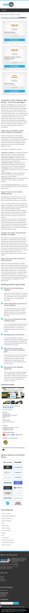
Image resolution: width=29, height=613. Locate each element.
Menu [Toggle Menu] (4, 10)
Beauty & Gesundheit (6, 518)
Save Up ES (9, 567)
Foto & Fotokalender (6, 530)
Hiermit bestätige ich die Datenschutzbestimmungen (13, 606)
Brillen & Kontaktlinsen (7, 520)
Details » (6, 42)
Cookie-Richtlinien (18, 611)
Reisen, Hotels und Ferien (7, 540)
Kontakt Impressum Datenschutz (3, 579)
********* (14, 36)
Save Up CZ (9, 566)
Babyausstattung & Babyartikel (8, 516)
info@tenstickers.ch (10, 421)
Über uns (2, 576)
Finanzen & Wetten (6, 528)
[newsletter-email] (6, 603)
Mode (3, 535)
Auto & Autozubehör (6, 513)
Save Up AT (8, 568)
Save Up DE (3, 566)
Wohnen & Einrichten (9, 14)
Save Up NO (3, 567)
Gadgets (3, 532)
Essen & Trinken (5, 525)
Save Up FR (16, 566)
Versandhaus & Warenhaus (8, 542)
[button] (28, 609)
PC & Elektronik (5, 537)
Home (2, 14)
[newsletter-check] (0, 606)
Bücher (3, 523)
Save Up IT (2, 568)
